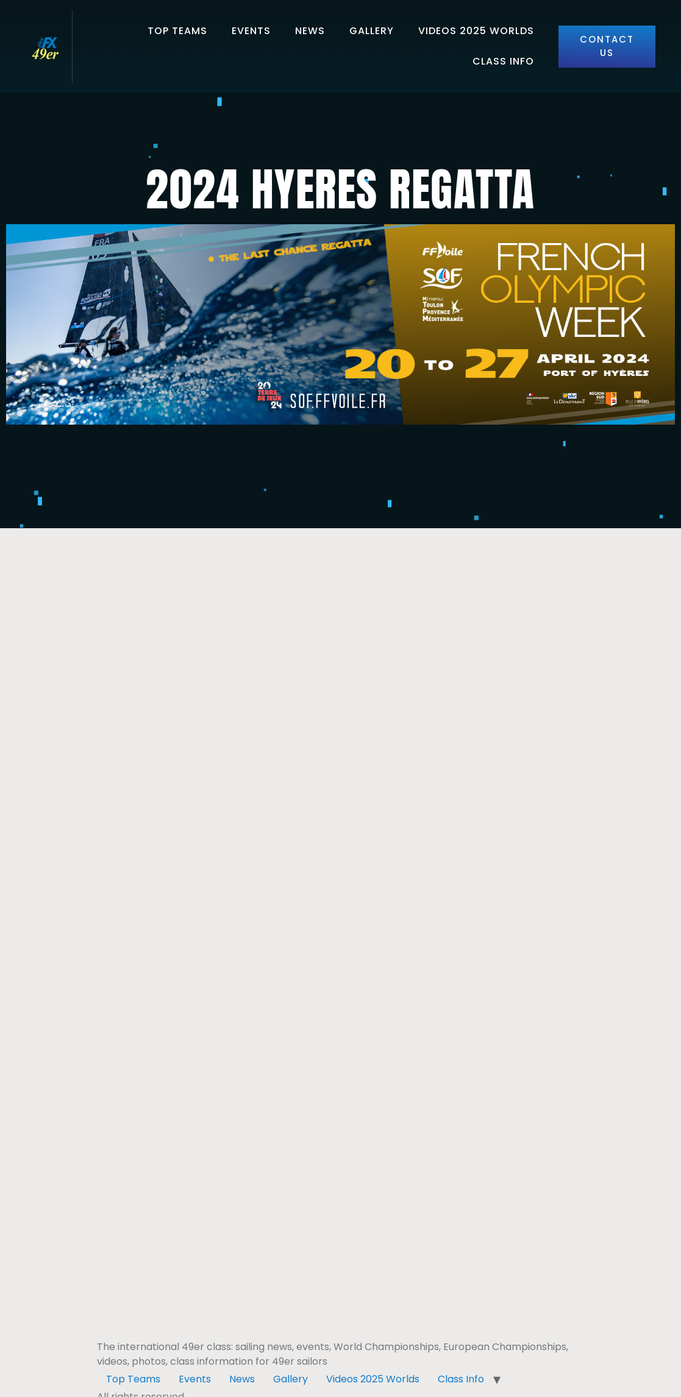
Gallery (371, 31)
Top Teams (177, 31)
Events (251, 31)
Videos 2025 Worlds (476, 31)
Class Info (503, 61)
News (310, 31)
